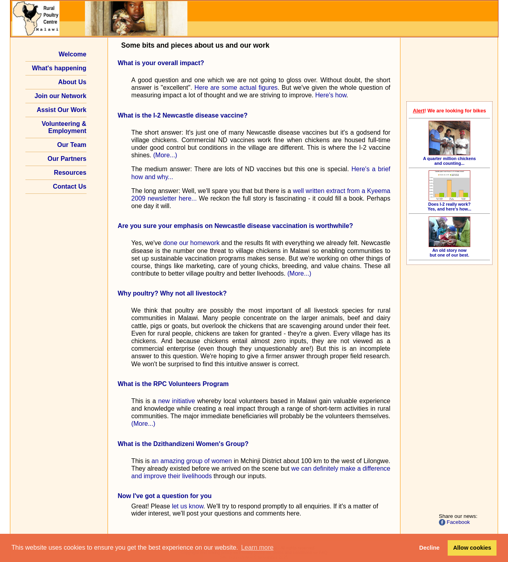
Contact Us (69, 186)
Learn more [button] (257, 547)
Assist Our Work (62, 109)
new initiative (176, 401)
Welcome (73, 54)
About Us (72, 82)
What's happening (59, 68)
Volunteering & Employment (64, 127)
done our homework (191, 242)
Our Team (72, 144)
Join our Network (61, 96)
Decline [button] (429, 548)
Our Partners (67, 158)
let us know (187, 506)
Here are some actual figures (236, 87)
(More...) (165, 155)
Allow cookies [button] (472, 548)
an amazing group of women (192, 461)
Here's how (330, 95)
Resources (70, 172)
